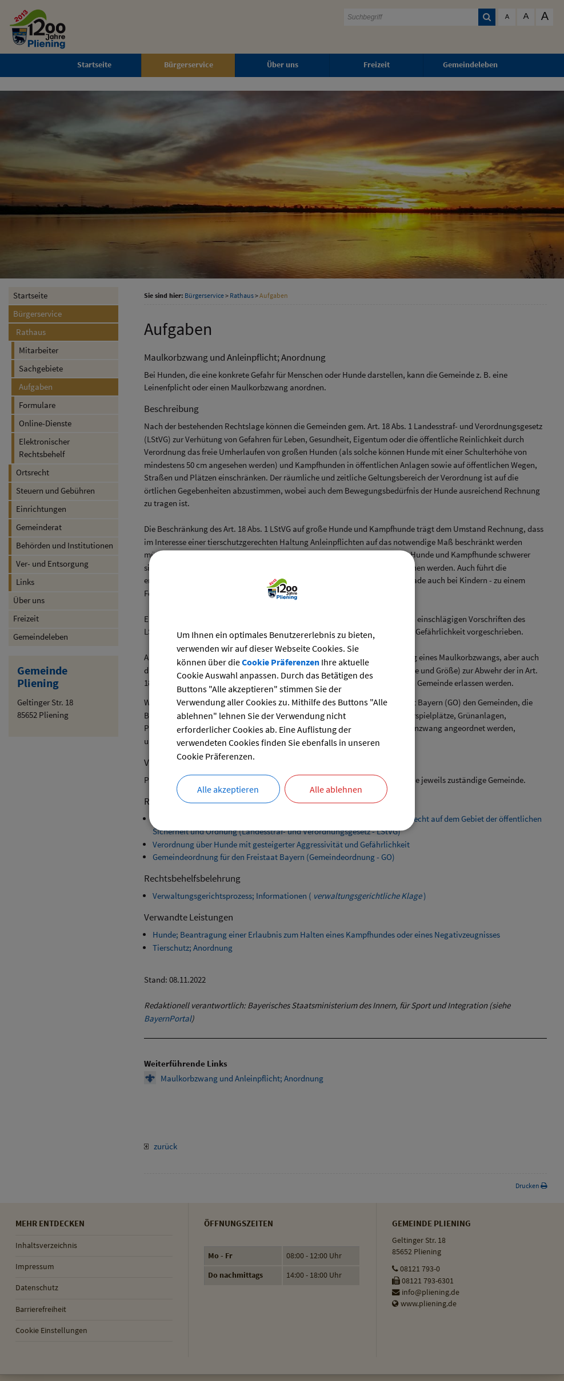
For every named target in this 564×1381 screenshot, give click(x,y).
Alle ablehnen (336, 790)
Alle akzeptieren (228, 790)
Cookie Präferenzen (280, 661)
